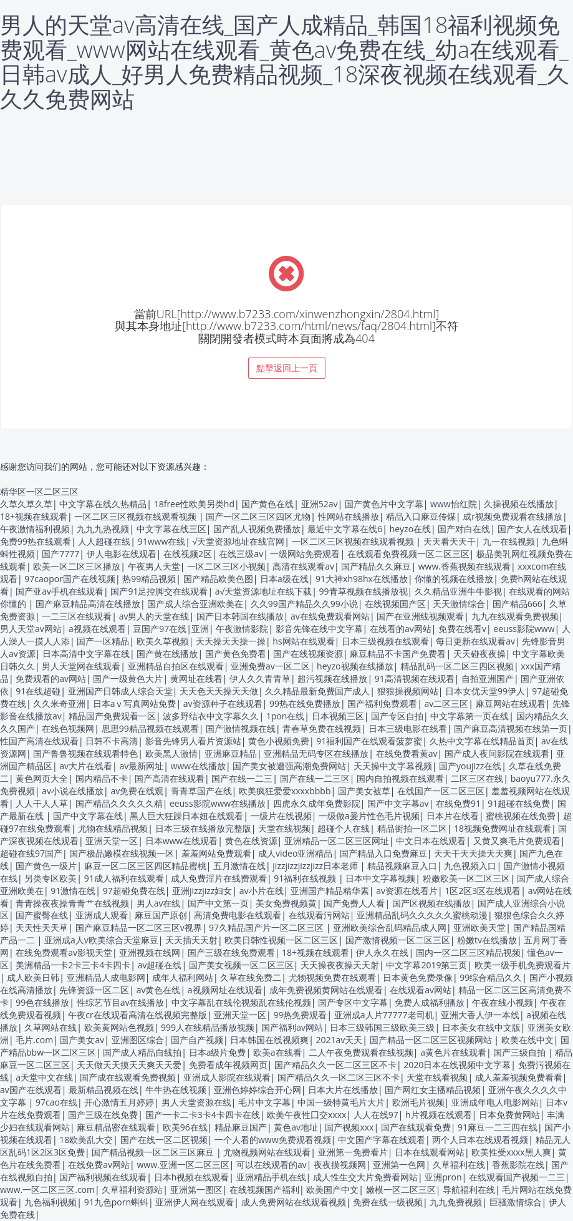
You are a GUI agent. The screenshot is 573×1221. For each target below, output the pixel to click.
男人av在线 (159, 903)
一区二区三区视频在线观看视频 (136, 516)
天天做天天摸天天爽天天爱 (129, 1065)
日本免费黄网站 (509, 1115)
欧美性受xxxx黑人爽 (511, 1152)
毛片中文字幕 (264, 1102)
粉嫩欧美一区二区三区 (466, 878)
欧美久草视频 (163, 641)
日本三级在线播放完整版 (203, 828)
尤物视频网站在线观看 (267, 1152)
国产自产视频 (197, 1040)
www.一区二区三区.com (47, 1189)
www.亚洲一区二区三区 (183, 1164)
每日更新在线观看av (475, 641)
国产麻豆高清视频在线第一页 (510, 728)
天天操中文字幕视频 (393, 766)
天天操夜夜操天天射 (340, 965)
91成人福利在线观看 (124, 878)
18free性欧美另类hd (194, 504)
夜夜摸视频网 (340, 1164)
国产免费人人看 (354, 903)
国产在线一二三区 (315, 778)
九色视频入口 (470, 866)
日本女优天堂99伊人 (485, 691)
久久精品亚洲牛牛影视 (458, 591)
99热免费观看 (300, 1015)
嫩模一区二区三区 (401, 1189)
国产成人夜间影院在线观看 (497, 753)
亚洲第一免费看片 (353, 1152)
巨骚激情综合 (515, 1202)
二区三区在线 (477, 778)
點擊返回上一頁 (286, 368)
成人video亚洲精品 (295, 853)
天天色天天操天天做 (219, 691)
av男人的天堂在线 (154, 616)
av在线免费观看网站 (330, 616)
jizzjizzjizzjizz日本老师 (316, 866)
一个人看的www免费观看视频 (272, 1140)
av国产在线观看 (31, 1090)
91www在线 (162, 541)
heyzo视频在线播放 (355, 666)
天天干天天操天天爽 (473, 853)
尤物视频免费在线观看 (332, 977)
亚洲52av (319, 504)
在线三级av (241, 554)
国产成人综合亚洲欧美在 (195, 604)
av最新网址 (141, 766)
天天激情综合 (459, 604)
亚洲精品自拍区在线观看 (176, 666)
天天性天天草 (42, 927)
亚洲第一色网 (399, 1164)
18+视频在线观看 (33, 516)
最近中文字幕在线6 (344, 529)
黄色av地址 (296, 1127)
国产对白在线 (464, 529)
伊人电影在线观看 (121, 554)
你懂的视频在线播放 (454, 579)
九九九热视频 (103, 529)
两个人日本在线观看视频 (480, 1140)
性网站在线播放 (348, 516)
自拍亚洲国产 (487, 678)
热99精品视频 (149, 579)
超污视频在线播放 (332, 678)
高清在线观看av (303, 566)
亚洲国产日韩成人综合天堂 (120, 691)
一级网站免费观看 (305, 554)
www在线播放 (198, 766)
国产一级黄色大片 (128, 678)
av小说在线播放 (73, 791)
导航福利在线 (469, 1189)
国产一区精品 (103, 641)
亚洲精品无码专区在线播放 (316, 753)
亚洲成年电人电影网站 (495, 1102)
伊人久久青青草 (260, 678)
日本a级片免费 (217, 1052)
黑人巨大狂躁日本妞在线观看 (186, 816)
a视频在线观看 (97, 629)
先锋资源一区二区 (94, 990)
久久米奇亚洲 (59, 703)
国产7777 (60, 554)
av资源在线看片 (407, 891)
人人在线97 (376, 1115)
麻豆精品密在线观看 (116, 1127)
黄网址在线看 (196, 678)
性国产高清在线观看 (39, 741)
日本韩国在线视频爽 (269, 1040)
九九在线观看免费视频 (515, 616)
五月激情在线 (239, 866)
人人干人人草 (42, 803)
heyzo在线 (410, 529)
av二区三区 (447, 703)
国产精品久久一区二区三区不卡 (335, 1065)
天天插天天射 (191, 940)
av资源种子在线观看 (222, 703)
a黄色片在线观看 (453, 1052)
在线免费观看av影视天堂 (64, 952)
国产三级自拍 (520, 1052)
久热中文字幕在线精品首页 (482, 741)
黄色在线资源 (251, 841)
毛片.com (34, 1040)
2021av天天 (339, 1040)
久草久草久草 (26, 504)
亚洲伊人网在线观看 (194, 1202)
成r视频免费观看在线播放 (512, 516)
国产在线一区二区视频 (164, 1140)
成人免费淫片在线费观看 (219, 878)
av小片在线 (261, 891)
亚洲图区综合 (138, 1040)
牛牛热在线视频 (175, 1090)
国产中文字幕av (398, 803)
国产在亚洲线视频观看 (420, 616)
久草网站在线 (50, 1027)
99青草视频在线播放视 (363, 591)
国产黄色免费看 (235, 653)
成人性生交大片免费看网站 (365, 1177)
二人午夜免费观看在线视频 (361, 1052)
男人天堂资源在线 (196, 1102)
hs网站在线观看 (303, 641)
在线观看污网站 (319, 915)
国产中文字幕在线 (88, 816)
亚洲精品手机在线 (271, 1177)
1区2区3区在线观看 (483, 891)
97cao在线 (56, 1102)
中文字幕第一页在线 (469, 716)
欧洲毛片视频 (418, 1102)
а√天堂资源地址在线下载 (263, 591)
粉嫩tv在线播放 (487, 940)
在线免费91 (458, 803)
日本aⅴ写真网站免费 (134, 703)
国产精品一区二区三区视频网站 (432, 1040)
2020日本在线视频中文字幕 (457, 1065)
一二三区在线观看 (77, 616)
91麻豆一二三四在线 (497, 1127)
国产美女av (82, 1040)
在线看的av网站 (400, 629)
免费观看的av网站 (51, 678)
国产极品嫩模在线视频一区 (121, 853)
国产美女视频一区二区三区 (241, 965)
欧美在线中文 (527, 1040)
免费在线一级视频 (388, 1202)
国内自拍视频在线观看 (400, 778)
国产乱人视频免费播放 (257, 529)
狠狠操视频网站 (407, 691)
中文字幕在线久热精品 (103, 504)
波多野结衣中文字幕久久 (211, 716)
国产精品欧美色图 (218, 579)
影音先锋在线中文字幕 (319, 629)
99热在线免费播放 (304, 703)
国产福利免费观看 (382, 703)
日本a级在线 (284, 579)
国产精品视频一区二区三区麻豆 (154, 1152)
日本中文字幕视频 (380, 878)
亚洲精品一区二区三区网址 (336, 841)
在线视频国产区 (395, 604)
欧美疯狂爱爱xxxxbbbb (285, 791)
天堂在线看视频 (437, 1077)
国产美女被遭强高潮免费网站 (289, 766)
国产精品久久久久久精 (119, 803)
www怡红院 (453, 504)
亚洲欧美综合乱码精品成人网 (389, 927)
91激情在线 (73, 891)
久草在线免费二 (250, 977)
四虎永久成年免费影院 (316, 803)
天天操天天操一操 (231, 641)
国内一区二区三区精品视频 (468, 952)
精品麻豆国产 (240, 1127)
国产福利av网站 (292, 1027)
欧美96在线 (185, 1127)
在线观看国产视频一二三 (517, 1177)
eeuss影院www (523, 629)
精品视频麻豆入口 (402, 866)
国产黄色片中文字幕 (384, 504)
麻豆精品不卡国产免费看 (398, 653)
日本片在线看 (452, 816)
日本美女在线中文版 (481, 1027)
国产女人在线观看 (532, 529)
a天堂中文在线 (44, 1077)
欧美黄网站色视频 (119, 1027)
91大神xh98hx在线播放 (361, 579)
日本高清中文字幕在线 (86, 653)
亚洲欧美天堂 (479, 927)
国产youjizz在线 (470, 766)
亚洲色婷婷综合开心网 (257, 1090)
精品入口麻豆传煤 (421, 516)
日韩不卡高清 (111, 741)
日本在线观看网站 (430, 1152)
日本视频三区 (338, 716)
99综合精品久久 (491, 977)
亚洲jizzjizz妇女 (202, 891)
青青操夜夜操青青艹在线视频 (72, 903)
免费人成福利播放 (430, 1002)
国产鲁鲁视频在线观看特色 (85, 753)
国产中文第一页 (218, 903)
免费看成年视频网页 (228, 1065)
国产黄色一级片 (46, 866)
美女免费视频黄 (286, 903)
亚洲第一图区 (196, 1189)
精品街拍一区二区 (412, 828)
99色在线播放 (42, 1002)
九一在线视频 (509, 541)
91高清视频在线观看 (415, 678)
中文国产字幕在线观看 (381, 1140)
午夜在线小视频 (502, 1002)
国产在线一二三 (241, 778)
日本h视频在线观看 (191, 1177)
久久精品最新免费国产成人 (317, 691)
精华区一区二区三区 (39, 491)
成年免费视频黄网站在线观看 (326, 990)
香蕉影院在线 (518, 1164)
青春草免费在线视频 (321, 728)
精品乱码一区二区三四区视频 (457, 666)
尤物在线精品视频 (113, 828)
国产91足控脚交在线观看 (159, 591)
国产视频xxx (349, 1127)
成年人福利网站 (182, 977)
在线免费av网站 (99, 1164)
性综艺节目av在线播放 (121, 1002)
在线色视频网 (68, 728)
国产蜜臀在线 (42, 915)
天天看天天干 (449, 541)
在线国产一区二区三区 (440, 791)
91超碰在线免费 (519, 803)
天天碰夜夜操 (479, 653)
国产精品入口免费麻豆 (383, 853)
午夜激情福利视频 (35, 529)
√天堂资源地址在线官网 (239, 541)
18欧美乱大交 (86, 1140)
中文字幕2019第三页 (426, 965)
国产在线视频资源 (308, 653)
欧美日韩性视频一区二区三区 (281, 940)
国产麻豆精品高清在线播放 (88, 604)
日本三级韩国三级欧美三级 (382, 1027)
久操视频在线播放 (519, 504)
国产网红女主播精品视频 (433, 1090)
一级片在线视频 (281, 816)
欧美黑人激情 (171, 753)
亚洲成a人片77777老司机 (384, 1015)
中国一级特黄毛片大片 (341, 1102)
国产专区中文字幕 (353, 1002)
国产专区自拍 (397, 716)
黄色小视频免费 (278, 741)
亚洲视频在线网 (149, 952)
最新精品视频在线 (103, 1090)
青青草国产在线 (201, 791)
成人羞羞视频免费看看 (518, 1077)
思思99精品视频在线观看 (150, 728)
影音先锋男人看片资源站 (193, 741)
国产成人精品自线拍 (142, 1052)
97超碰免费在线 (134, 891)
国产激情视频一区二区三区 (397, 940)
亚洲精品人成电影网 (106, 977)
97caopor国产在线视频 (69, 579)
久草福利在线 (459, 1164)
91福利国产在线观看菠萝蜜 (369, 741)
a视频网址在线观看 (225, 990)
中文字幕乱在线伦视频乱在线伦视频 (241, 1002)
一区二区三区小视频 (226, 566)
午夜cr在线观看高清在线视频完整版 (137, 1015)
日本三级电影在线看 (407, 728)
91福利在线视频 (306, 878)
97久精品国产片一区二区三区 (267, 927)
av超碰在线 (160, 965)
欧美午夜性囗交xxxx (306, 1115)
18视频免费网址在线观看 (502, 828)
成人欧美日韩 (33, 977)
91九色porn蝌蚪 (116, 1202)
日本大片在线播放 (343, 1090)
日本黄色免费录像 (418, 977)
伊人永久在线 (382, 952)
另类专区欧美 (50, 878)
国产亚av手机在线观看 (60, 591)
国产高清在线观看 (170, 778)
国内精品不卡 (101, 778)
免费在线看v (462, 629)
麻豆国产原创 (161, 915)
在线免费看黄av (407, 753)
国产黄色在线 (267, 504)
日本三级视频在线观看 (385, 641)
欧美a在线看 (277, 1052)
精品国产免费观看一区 (112, 716)
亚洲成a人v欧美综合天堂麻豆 (101, 940)
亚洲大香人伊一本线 (480, 1015)
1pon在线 (285, 716)
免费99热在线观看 (35, 541)
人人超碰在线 (104, 541)
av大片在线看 (85, 766)
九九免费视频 (456, 1202)
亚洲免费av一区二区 (270, 666)
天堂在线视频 (284, 828)
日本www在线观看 (181, 841)
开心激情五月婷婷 (119, 1102)
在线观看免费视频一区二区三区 (408, 554)
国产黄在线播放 (167, 653)
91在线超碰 (38, 691)
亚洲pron (443, 1177)
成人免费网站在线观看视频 (293, 1202)
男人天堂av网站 (31, 629)
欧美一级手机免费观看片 (522, 965)
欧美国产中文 (332, 1189)
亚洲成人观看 (101, 915)
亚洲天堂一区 (111, 841)
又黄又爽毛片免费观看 (517, 841)
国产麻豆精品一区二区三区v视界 (138, 927)
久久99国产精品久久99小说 (304, 604)
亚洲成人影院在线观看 (227, 1077)
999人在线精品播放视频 (207, 1027)
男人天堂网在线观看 (81, 666)
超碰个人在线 (343, 828)
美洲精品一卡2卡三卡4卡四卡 (73, 965)
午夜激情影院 (242, 629)
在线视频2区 (187, 554)
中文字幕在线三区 (171, 529)
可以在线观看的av (271, 1164)
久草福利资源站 (132, 1189)
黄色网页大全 (42, 778)
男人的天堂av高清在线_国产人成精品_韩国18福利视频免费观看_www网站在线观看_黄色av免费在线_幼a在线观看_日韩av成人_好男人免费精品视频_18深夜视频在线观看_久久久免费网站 (284, 61)
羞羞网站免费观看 (216, 853)
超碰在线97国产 (31, 853)
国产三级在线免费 (103, 1115)
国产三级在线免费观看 (231, 952)
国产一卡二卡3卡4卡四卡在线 (202, 1115)
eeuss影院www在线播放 (218, 803)
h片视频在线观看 (438, 1115)
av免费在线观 (136, 791)
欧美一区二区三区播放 (76, 566)
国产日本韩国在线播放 (240, 616)
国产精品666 (517, 604)
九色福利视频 (50, 1202)
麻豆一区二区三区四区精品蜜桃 (145, 866)
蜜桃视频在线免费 (521, 816)
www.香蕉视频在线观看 (464, 566)
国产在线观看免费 (416, 1127)
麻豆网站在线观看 (511, 703)
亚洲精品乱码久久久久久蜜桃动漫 (422, 915)
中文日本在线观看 (431, 841)
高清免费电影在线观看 (237, 915)
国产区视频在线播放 (431, 903)
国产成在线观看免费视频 (128, 1077)
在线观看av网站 (420, 990)
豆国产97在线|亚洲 (171, 629)
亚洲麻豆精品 (231, 753)
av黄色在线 (159, 990)
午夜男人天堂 (154, 566)
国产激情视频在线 (241, 728)
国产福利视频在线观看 (103, 1177)
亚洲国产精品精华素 (330, 891)
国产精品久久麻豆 (376, 566)
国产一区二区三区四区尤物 (258, 516)
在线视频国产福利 (264, 1189)
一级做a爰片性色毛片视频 (369, 816)
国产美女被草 (364, 791)
